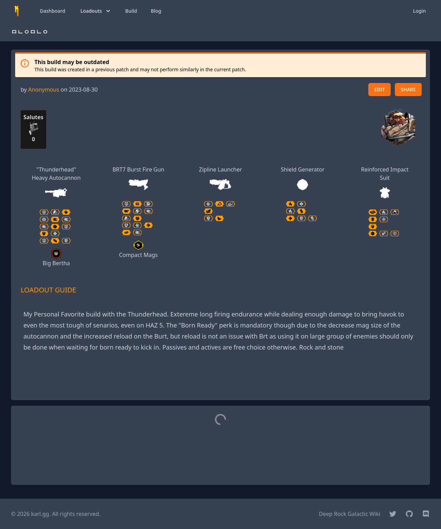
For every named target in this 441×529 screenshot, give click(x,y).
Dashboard (52, 11)
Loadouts (95, 11)
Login (419, 11)
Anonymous (43, 89)
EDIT (379, 89)
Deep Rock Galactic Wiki (349, 514)
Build (131, 11)
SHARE (408, 89)
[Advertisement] (220, 379)
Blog (156, 11)
